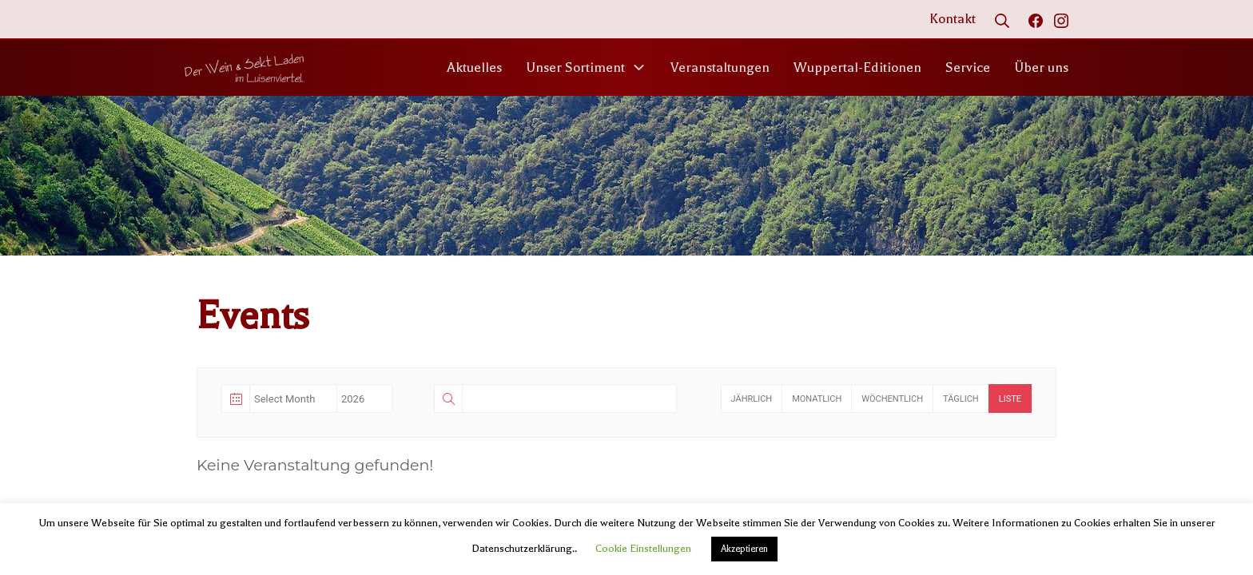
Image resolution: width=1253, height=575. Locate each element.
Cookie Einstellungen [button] (643, 548)
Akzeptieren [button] (744, 549)
